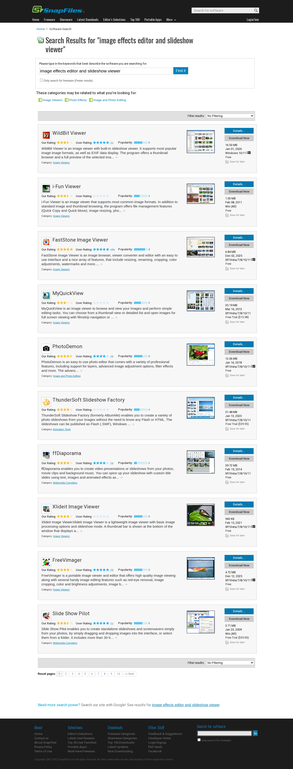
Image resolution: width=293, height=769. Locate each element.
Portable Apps (77, 747)
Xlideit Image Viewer (76, 507)
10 (118, 673)
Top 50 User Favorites (82, 742)
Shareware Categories (122, 738)
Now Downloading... (121, 751)
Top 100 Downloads (121, 742)
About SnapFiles (45, 742)
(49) (112, 249)
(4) (111, 356)
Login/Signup (157, 742)
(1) (111, 142)
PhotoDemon (67, 346)
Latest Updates (118, 747)
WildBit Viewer (69, 133)
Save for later (237, 161)
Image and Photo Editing (109, 100)
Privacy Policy (43, 747)
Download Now (239, 138)
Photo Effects (78, 100)
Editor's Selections (80, 734)
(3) (111, 463)
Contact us (41, 738)
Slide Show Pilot (71, 613)
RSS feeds (155, 747)
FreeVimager (67, 560)
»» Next (129, 673)
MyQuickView (68, 293)
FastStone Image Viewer (80, 240)
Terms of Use (43, 751)
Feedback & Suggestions (165, 734)
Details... (239, 130)
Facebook (155, 751)
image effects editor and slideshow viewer (186, 705)
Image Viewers (52, 100)
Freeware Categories (121, 734)
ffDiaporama (66, 453)
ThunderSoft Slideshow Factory (88, 400)
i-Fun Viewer (66, 186)
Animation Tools (62, 429)
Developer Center (159, 738)
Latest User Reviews (81, 738)
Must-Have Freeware (81, 751)
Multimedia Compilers (65, 482)
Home (41, 29)
